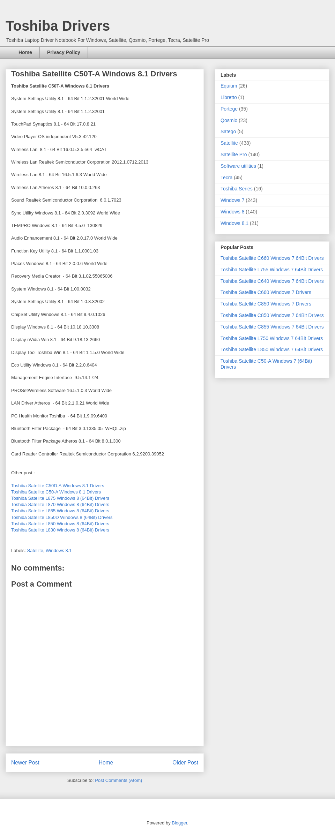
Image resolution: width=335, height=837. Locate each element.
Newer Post (25, 763)
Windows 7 (232, 200)
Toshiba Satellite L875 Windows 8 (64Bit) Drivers (60, 498)
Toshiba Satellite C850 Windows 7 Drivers (266, 304)
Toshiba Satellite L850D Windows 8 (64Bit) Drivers (61, 517)
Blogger (179, 822)
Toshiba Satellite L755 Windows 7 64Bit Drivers (272, 269)
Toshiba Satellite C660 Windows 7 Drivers (266, 292)
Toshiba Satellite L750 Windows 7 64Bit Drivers (272, 338)
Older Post (185, 763)
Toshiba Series (237, 188)
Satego (228, 131)
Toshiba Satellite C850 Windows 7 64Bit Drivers (272, 315)
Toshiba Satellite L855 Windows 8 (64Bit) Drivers (60, 510)
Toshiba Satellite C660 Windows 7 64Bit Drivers (272, 258)
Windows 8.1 (59, 550)
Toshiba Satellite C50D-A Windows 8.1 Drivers (57, 485)
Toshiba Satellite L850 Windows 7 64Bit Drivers (272, 349)
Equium (229, 86)
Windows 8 (232, 211)
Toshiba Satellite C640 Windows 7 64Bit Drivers (272, 281)
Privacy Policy (63, 52)
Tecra (226, 177)
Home (25, 52)
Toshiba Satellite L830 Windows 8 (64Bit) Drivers (60, 530)
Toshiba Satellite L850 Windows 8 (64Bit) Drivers (60, 523)
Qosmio (229, 120)
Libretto (229, 97)
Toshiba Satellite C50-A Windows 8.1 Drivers (56, 492)
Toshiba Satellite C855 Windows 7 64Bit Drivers (272, 327)
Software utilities (238, 166)
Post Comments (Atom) (118, 780)
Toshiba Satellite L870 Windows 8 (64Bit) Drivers (60, 504)
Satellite (35, 550)
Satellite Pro (234, 154)
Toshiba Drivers (58, 25)
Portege (229, 109)
